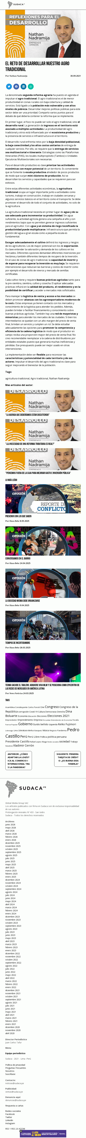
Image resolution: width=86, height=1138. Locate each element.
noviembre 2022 (13, 956)
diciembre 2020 (12, 1027)
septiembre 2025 (13, 852)
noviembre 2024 (13, 882)
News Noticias (16, 693)
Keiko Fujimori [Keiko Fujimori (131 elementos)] (67, 724)
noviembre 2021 (13, 993)
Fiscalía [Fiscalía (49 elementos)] (76, 720)
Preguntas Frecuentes (15, 1068)
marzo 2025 (11, 870)
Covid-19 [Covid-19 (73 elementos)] (33, 711)
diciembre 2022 (12, 953)
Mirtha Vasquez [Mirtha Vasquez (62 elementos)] (35, 730)
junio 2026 (10, 824)
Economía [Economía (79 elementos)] (22, 716)
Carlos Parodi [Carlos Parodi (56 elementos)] (34, 707)
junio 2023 (10, 935)
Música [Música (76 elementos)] (45, 730)
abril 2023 (10, 941)
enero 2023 (10, 950)
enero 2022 (10, 987)
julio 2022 (10, 968)
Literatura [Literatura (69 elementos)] (22, 730)
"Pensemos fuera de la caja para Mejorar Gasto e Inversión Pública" (38, 473)
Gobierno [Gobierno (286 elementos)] (25, 724)
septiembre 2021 (13, 999)
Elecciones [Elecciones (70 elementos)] (42, 716)
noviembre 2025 (13, 846)
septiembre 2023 (13, 925)
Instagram (10, 1123)
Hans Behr (14, 521)
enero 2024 (10, 913)
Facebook (10, 1114)
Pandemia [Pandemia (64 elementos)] (62, 730)
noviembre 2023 (13, 919)
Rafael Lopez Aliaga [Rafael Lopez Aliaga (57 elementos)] (38, 742)
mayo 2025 (10, 864)
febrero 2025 (11, 873)
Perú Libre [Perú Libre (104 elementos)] (34, 736)
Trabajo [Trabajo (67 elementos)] (74, 741)
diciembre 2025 (12, 843)
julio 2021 (10, 1005)
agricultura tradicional (17, 378)
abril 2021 (10, 1014)
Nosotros (9, 1071)
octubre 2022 (11, 959)
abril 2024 (10, 904)
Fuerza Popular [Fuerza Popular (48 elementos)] (11, 724)
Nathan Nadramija (18, 76)
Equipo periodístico (15, 1053)
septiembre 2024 (13, 889)
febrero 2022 (11, 984)
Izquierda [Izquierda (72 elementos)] (53, 724)
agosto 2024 (11, 892)
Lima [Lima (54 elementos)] (16, 730)
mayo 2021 (10, 1011)
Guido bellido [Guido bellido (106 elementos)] (40, 724)
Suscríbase (10, 1074)
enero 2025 (10, 876)
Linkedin (9, 1120)
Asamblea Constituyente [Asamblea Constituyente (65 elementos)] (16, 707)
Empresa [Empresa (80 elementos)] (38, 719)
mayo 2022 (10, 975)
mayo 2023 (10, 938)
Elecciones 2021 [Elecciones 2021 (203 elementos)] (58, 716)
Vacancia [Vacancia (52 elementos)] (9, 746)
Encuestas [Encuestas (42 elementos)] (46, 720)
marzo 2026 (11, 833)
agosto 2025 (11, 855)
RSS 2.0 (14, 1128)
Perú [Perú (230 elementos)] (23, 736)
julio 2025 (10, 858)
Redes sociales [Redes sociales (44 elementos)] (53, 742)
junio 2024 (10, 898)
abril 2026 (10, 830)
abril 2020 (10, 1033)
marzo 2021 (11, 1018)
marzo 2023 (11, 944)
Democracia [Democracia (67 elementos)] (50, 711)
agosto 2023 (11, 929)
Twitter (8, 1117)
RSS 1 (8, 1128)
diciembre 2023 (12, 916)
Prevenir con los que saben (18, 516)
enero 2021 (10, 1024)
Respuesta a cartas (14, 1105)
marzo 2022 (11, 981)
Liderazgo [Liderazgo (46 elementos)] (9, 730)
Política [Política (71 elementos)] (43, 736)
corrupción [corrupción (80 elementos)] (23, 711)
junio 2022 (10, 971)
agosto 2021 (11, 1002)
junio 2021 (10, 1008)
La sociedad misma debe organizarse (22, 600)
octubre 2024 (11, 886)
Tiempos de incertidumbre (17, 643)
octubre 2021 (11, 996)
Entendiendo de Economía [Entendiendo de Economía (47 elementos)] (61, 720)
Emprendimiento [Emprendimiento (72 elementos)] (25, 719)
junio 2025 (10, 861)
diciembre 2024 (12, 879)
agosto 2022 (11, 965)
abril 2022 (10, 978)
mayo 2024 (10, 901)
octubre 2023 (11, 922)
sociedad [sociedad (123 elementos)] (64, 741)
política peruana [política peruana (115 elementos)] (57, 736)
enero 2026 (10, 839)
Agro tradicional (39, 378)
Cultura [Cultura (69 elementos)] (41, 711)
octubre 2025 (11, 849)
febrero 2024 (11, 910)
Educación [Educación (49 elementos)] (32, 716)
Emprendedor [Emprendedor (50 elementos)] (11, 720)
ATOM (22, 1128)
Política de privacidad (15, 1064)
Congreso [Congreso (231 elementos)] (52, 707)
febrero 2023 (11, 947)
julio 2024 (10, 895)
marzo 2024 (11, 907)
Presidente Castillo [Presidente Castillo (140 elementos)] (17, 741)
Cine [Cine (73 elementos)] (42, 707)
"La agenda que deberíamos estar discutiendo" (27, 415)
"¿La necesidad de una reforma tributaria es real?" (30, 444)
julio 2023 (10, 932)
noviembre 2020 (13, 1030)
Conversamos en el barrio (17, 558)
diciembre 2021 (12, 990)
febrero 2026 (11, 836)
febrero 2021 (11, 1021)
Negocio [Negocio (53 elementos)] (53, 730)
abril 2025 (10, 867)
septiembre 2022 (13, 962)
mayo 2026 (10, 827)
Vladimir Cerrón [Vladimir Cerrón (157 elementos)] (23, 745)
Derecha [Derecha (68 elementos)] (61, 711)
